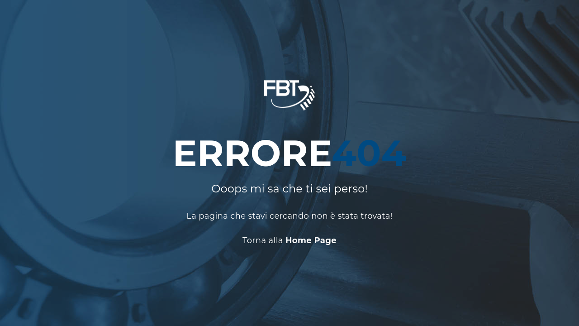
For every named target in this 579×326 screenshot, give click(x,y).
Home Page (311, 241)
